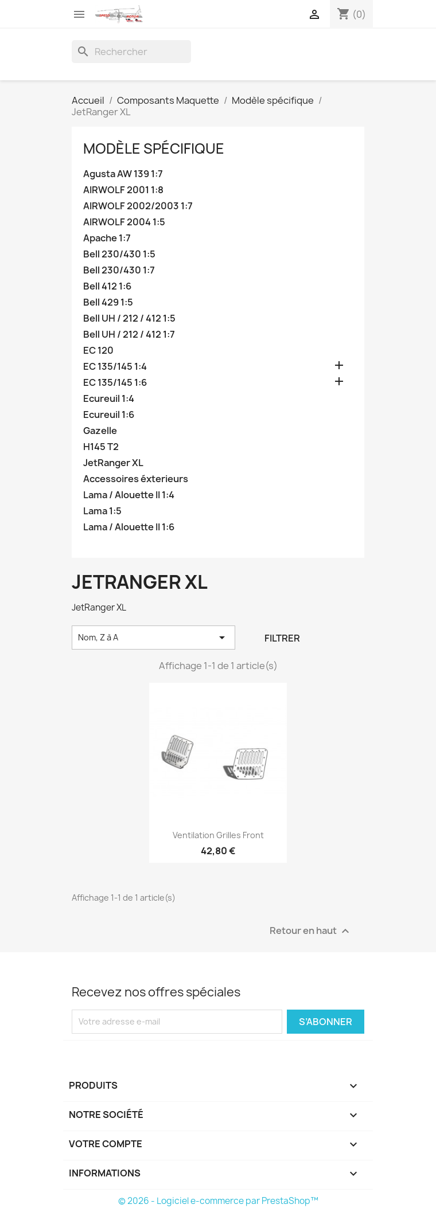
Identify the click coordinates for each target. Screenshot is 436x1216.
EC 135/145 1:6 (115, 383)
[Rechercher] (131, 51)
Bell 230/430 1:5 (119, 254)
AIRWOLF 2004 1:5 (124, 222)
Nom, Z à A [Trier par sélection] (153, 637)
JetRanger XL (113, 463)
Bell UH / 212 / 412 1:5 (129, 318)
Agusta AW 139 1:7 (123, 174)
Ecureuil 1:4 (108, 399)
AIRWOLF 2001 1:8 (123, 190)
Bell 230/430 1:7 (119, 270)
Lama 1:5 (102, 511)
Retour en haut (311, 931)
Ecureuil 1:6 (108, 415)
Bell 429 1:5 (108, 302)
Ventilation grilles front (218, 835)
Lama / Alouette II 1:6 (128, 527)
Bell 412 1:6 (107, 286)
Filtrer (282, 638)
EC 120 (98, 351)
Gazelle (100, 431)
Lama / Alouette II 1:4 (128, 495)
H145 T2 (101, 447)
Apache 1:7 (107, 238)
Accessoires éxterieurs (135, 479)
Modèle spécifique (153, 148)
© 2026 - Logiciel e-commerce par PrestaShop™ (218, 1201)
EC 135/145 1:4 (115, 367)
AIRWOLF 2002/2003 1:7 (138, 206)
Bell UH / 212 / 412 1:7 (129, 335)
